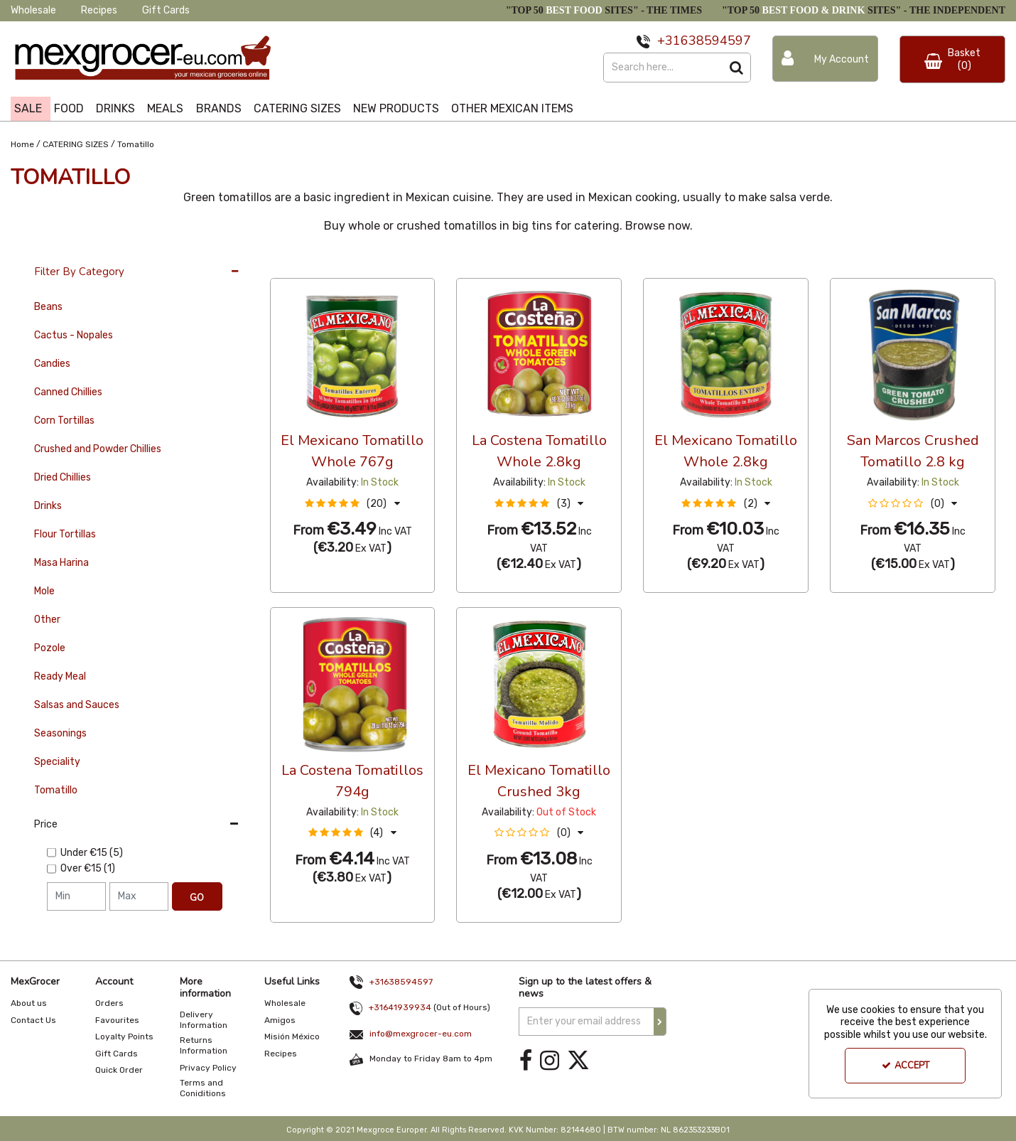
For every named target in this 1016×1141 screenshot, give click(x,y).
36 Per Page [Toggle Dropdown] (299, 264)
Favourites (117, 1020)
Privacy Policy (208, 1068)
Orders (109, 1003)
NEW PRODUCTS (396, 108)
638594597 (716, 40)
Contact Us (33, 1020)
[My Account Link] (825, 58)
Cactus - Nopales (73, 335)
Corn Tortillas (64, 420)
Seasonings (60, 733)
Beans (48, 307)
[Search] (662, 67)
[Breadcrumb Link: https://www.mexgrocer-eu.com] (22, 143)
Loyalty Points (124, 1036)
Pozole (49, 648)
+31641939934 (400, 1007)
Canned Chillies (68, 392)
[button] (352, 504)
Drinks (48, 506)
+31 (669, 40)
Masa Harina (61, 563)
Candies (52, 364)
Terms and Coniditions (203, 1088)
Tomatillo (55, 790)
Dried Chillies (62, 477)
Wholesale (33, 10)
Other (47, 620)
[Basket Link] (952, 59)
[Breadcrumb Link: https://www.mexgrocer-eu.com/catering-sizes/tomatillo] (135, 143)
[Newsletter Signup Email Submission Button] (660, 1021)
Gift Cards (166, 10)
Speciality (57, 762)
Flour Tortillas (65, 534)
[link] (526, 1061)
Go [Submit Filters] (197, 897)
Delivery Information (203, 1019)
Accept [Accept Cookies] (905, 1065)
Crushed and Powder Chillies (97, 449)
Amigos (280, 1020)
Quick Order (119, 1070)
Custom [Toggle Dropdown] (365, 264)
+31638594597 (401, 982)
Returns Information (203, 1045)
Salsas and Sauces (76, 705)
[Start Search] (736, 67)
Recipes (99, 10)
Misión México (292, 1036)
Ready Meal (60, 676)
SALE (28, 108)
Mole (44, 591)
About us (29, 1003)
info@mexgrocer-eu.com (420, 1034)
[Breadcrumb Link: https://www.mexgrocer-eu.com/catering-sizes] (76, 143)
